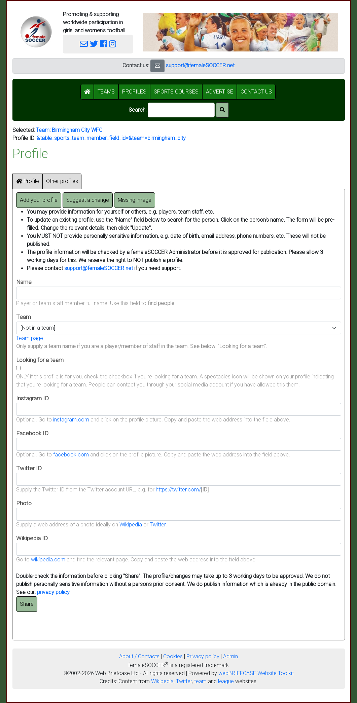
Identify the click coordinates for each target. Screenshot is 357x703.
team (200, 681)
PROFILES (134, 91)
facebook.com (71, 454)
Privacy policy (202, 656)
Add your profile (39, 200)
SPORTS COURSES (176, 91)
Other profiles (62, 181)
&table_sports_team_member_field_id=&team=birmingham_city (111, 138)
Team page (29, 338)
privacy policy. (54, 592)
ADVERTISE (219, 91)
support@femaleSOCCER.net (200, 65)
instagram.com (71, 419)
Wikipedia (130, 524)
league (226, 681)
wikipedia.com (48, 559)
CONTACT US (256, 91)
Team (42, 130)
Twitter (158, 524)
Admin (230, 656)
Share (27, 604)
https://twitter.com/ (178, 489)
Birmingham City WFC (77, 130)
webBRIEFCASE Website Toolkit (256, 673)
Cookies (173, 656)
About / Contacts (139, 656)
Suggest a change (87, 200)
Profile (27, 181)
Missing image (134, 200)
